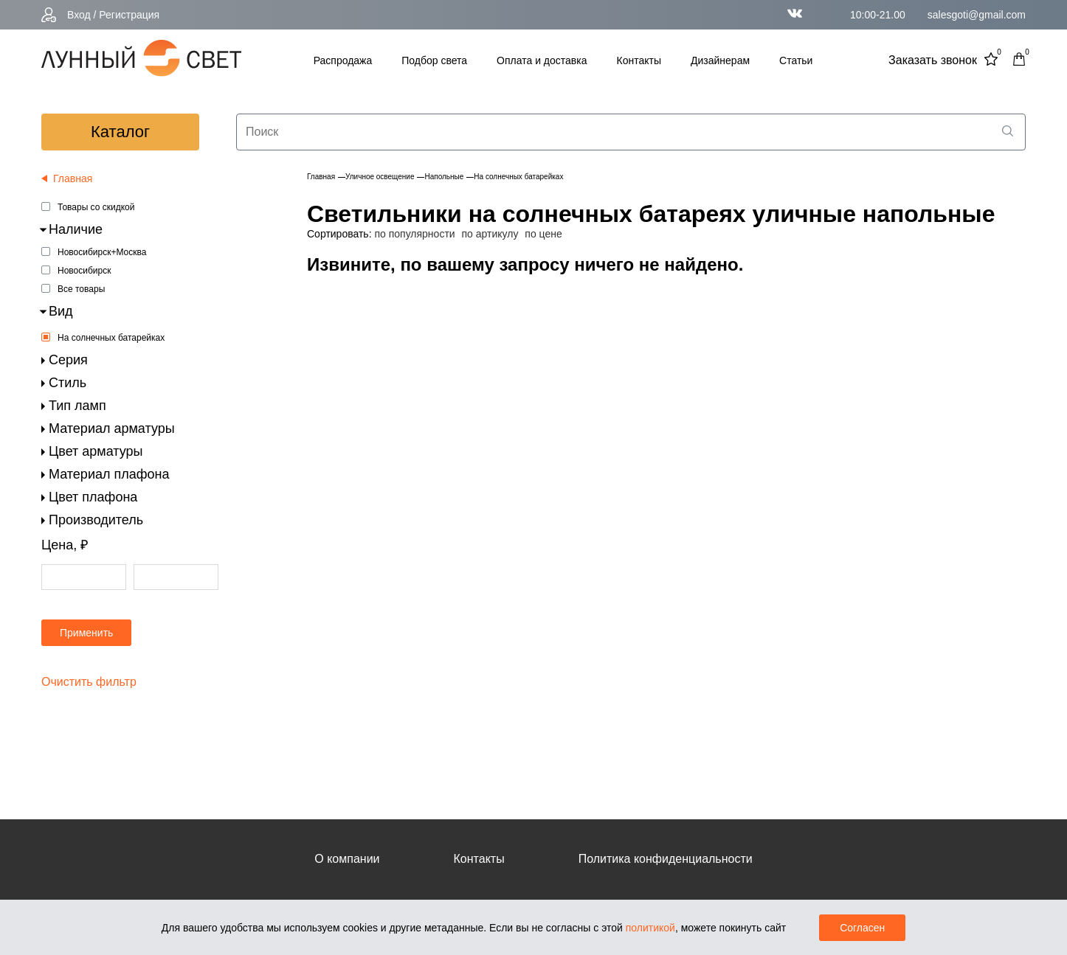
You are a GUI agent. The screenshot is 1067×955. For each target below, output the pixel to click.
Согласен (862, 928)
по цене (543, 234)
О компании (346, 858)
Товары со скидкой (96, 207)
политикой (650, 928)
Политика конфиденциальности (666, 858)
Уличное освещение (379, 177)
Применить (86, 633)
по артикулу (490, 234)
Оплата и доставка (542, 60)
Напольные (443, 177)
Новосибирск (84, 270)
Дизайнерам (720, 60)
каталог (120, 131)
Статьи (795, 60)
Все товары (81, 289)
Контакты (639, 60)
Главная (321, 177)
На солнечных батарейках (111, 338)
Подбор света (434, 60)
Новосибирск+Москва (102, 252)
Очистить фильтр (89, 682)
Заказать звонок (932, 60)
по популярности (414, 234)
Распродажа (343, 60)
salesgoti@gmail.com (977, 15)
